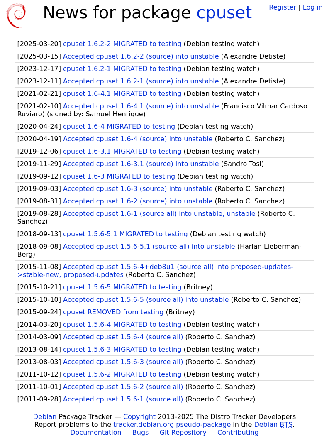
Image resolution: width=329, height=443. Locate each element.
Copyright (139, 417)
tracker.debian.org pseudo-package (172, 424)
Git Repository (183, 432)
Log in (313, 7)
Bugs (140, 432)
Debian (45, 417)
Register (282, 7)
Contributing (238, 432)
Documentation (95, 432)
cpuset (224, 12)
